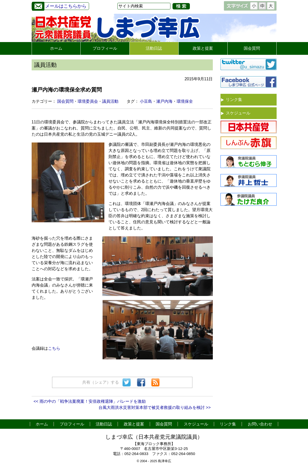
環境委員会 (88, 101)
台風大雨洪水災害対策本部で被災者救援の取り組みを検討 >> (154, 407)
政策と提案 (203, 48)
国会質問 (252, 48)
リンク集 (234, 99)
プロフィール (105, 48)
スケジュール (238, 113)
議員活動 (110, 101)
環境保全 (185, 101)
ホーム (56, 48)
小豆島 (146, 101)
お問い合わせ (260, 424)
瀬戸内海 (164, 101)
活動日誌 (154, 48)
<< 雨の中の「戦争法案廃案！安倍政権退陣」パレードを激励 (90, 401)
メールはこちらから (59, 5)
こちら (54, 348)
